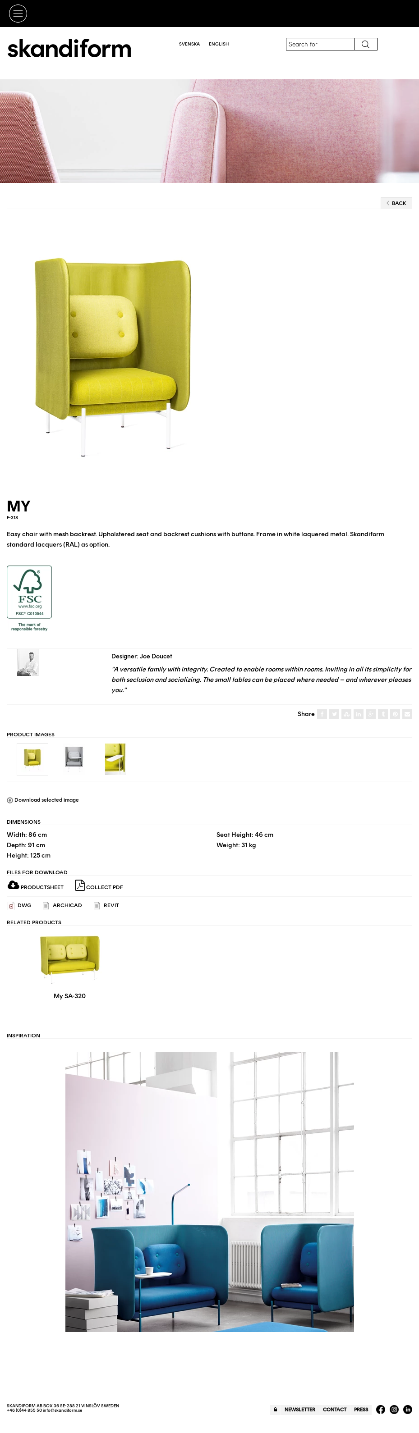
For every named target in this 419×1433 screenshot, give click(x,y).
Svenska (189, 44)
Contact (334, 1410)
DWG (19, 906)
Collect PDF (99, 885)
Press (361, 1410)
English (219, 44)
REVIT (106, 906)
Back (396, 203)
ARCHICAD (62, 906)
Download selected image (43, 800)
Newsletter (300, 1410)
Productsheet (36, 887)
